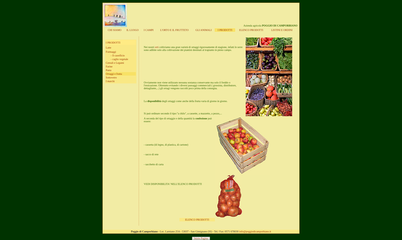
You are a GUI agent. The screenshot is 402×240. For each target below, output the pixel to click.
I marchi (110, 81)
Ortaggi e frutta (114, 73)
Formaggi (111, 51)
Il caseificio (118, 55)
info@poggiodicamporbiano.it (255, 231)
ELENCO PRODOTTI (197, 219)
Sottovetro (111, 77)
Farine (109, 66)
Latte (108, 47)
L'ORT (174, 30)
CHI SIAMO (114, 30)
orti (156, 47)
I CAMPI (149, 30)
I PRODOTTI (225, 30)
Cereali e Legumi (115, 62)
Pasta (108, 70)
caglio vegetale (120, 59)
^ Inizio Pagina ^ (201, 238)
